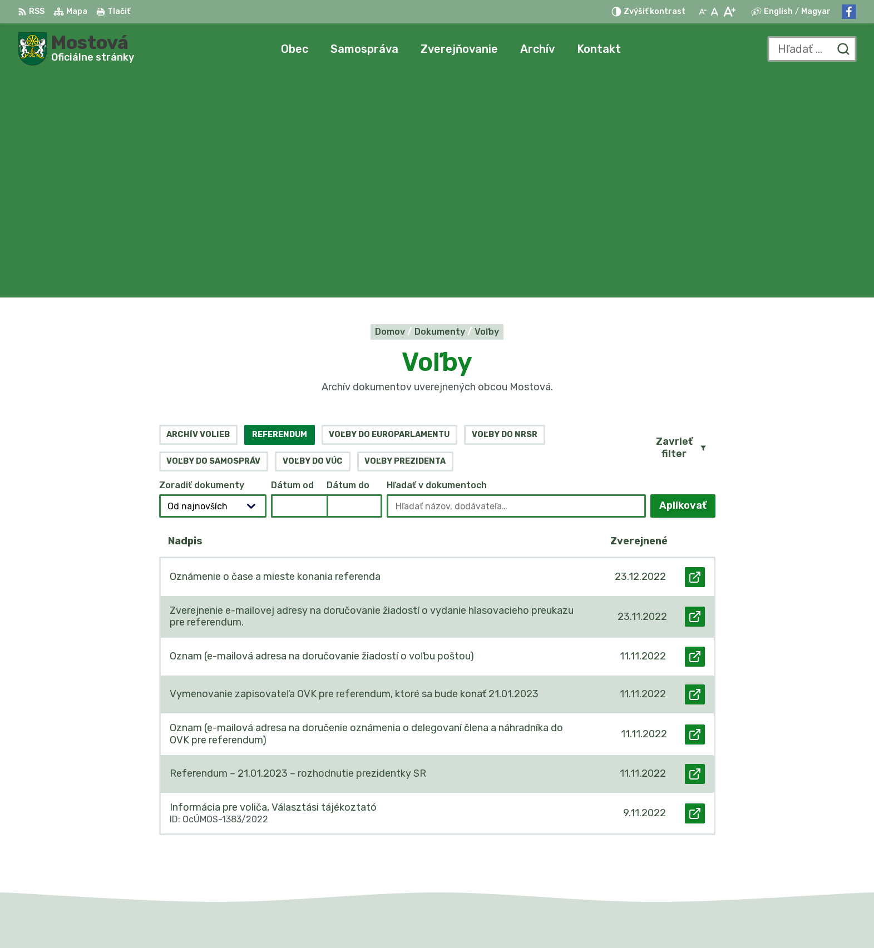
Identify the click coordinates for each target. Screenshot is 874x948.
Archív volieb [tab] (198, 211)
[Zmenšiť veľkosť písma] (703, 11)
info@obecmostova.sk (749, 845)
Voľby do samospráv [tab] (213, 238)
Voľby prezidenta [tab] (405, 238)
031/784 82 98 (733, 832)
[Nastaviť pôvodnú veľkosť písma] (714, 11)
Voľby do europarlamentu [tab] (389, 211)
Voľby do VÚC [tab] (313, 238)
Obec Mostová (615, 917)
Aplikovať (687, 286)
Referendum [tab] (279, 211)
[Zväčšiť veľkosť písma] (729, 11)
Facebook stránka (740, 857)
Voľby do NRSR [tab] (504, 211)
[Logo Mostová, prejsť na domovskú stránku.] (76, 49)
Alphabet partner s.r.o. (452, 917)
